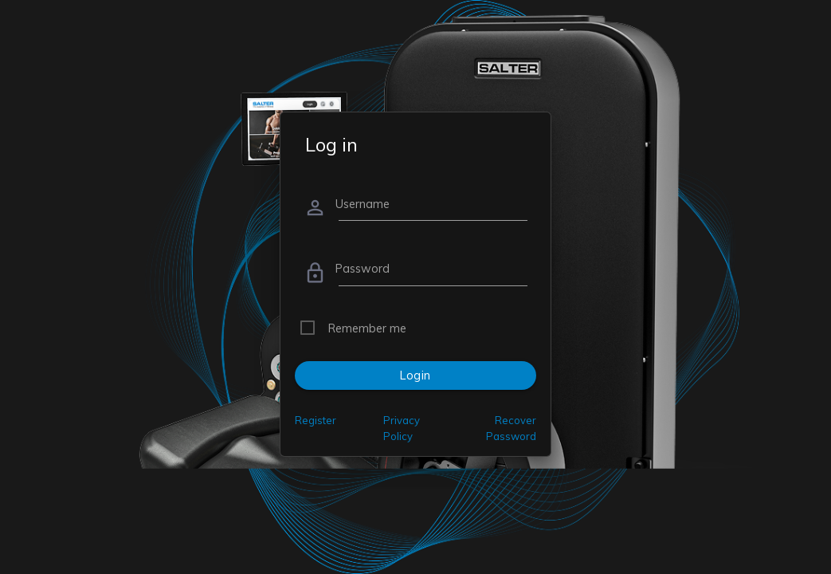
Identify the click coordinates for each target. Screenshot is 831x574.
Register (315, 420)
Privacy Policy (401, 428)
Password (362, 268)
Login (415, 375)
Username (362, 203)
